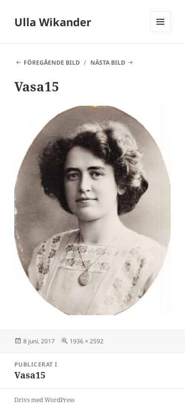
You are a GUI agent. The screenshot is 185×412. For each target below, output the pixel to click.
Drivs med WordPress (44, 400)
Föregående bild (52, 62)
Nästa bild (107, 62)
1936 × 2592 (87, 341)
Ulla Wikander (52, 21)
